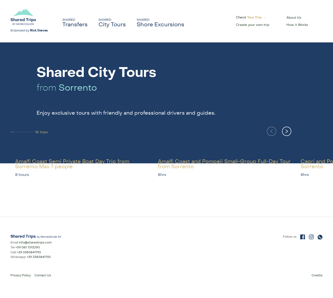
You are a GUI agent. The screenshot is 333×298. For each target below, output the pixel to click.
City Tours (112, 23)
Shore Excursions (160, 23)
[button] (286, 131)
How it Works (297, 25)
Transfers (75, 23)
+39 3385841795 (29, 252)
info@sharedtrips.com (35, 242)
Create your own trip (252, 25)
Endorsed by (29, 30)
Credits (317, 275)
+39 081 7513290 (27, 247)
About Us (293, 18)
